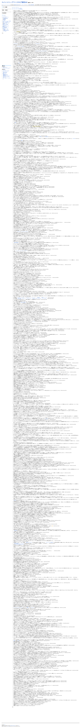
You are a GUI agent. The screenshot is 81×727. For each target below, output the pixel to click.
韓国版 (6, 18)
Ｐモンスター (38, 43)
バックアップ (22, 4)
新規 (29, 4)
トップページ (4, 16)
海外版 (4, 23)
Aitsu (4, 724)
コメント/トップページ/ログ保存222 (14, 2)
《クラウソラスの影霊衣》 (50, 542)
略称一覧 (4, 19)
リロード (26, 4)
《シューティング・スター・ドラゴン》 (22, 250)
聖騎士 (41, 136)
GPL (18, 725)
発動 (14, 640)
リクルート (32, 607)
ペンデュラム (16, 43)
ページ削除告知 (5, 27)
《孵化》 (27, 607)
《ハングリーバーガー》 (24, 231)
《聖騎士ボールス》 (5, 74)
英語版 (4, 18)
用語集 (3, 24)
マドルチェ (18, 231)
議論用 (4, 29)
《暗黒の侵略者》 (16, 242)
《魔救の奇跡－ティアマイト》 (6, 77)
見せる (3, 73)
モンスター (18, 607)
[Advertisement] (6, 48)
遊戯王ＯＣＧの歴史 (5, 21)
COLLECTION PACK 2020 (19, 544)
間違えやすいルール (6, 25)
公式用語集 (6, 24)
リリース (21, 607)
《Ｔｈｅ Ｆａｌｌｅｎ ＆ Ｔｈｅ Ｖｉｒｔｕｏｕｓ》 (7, 68)
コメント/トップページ (15, 7)
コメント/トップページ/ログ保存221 (17, 9)
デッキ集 (4, 20)
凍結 (17, 4)
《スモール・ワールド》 (6, 76)
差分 (19, 4)
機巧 (15, 122)
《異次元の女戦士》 (23, 302)
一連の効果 (15, 530)
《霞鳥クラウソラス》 (29, 542)
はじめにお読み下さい (6, 17)
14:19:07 (74, 138)
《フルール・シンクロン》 (21, 297)
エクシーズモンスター (6, 71)
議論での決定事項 (6, 30)
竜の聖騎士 (46, 136)
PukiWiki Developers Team (13, 725)
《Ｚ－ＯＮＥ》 (44, 298)
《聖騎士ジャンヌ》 (44, 297)
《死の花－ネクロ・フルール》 (36, 298)
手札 (18, 640)
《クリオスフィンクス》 (6, 70)
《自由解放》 (38, 297)
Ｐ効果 (23, 46)
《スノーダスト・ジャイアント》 (7, 78)
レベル (15, 607)
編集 (15, 4)
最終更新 (32, 4)
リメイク (33, 321)
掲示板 (3, 28)
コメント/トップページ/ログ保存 (17, 8)
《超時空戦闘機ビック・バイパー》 (19, 543)
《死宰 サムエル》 (5, 67)
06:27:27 (58, 370)
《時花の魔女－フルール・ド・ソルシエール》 (24, 298)
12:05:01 (15, 500)
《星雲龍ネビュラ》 (5, 75)
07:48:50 (46, 418)
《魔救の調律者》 (5, 72)
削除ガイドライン (5, 26)
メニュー (4, 15)
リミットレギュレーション (6, 22)
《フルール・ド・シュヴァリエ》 (31, 297)
